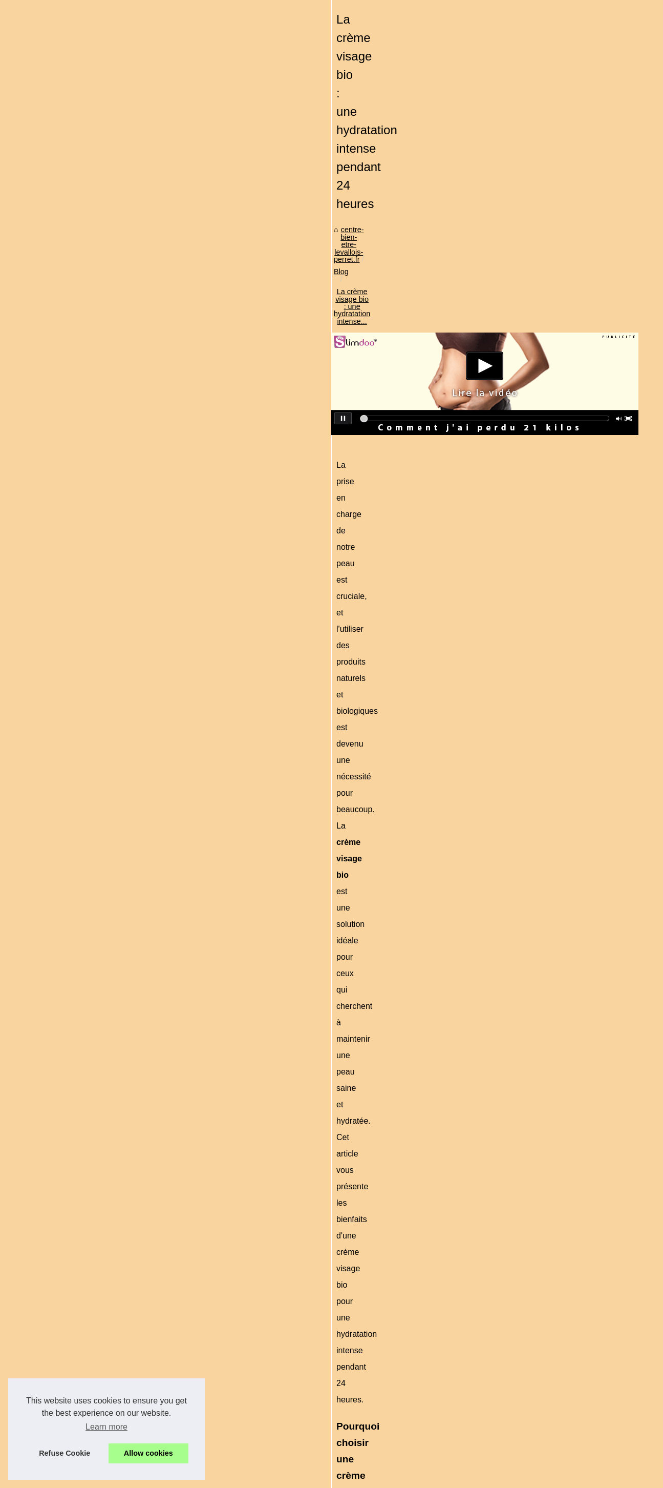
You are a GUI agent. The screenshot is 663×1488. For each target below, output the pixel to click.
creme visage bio (196, 711)
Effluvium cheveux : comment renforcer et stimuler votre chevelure (202, 1409)
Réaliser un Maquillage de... (543, 787)
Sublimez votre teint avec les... (548, 833)
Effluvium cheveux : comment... (549, 650)
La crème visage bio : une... (543, 695)
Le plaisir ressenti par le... (540, 948)
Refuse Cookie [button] (64, 1453)
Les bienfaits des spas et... (541, 672)
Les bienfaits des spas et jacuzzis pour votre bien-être (392, 1354)
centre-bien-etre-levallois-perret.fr (88, 362)
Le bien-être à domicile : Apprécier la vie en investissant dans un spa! (116, 1354)
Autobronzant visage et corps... (549, 765)
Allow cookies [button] (148, 1453)
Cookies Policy (241, 1477)
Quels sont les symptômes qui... (550, 856)
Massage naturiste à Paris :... (545, 926)
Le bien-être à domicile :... (540, 718)
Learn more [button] (106, 1426)
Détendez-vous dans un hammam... (556, 879)
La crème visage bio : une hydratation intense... (253, 362)
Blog (159, 362)
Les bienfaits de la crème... (542, 811)
